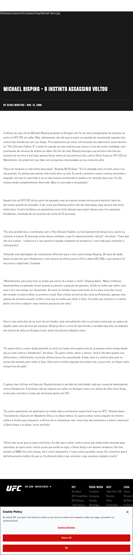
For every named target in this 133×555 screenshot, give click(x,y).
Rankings (24, 13)
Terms (127, 491)
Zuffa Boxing (95, 15)
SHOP (112, 13)
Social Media (96, 487)
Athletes (39, 13)
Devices (110, 496)
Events (9, 13)
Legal (127, 487)
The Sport (76, 491)
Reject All (66, 538)
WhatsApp (94, 505)
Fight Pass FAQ (114, 491)
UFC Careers (78, 500)
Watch (82, 13)
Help (108, 487)
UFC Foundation (79, 496)
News (53, 13)
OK (66, 548)
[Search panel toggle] (122, 13)
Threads (93, 500)
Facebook (94, 491)
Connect (68, 13)
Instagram (94, 496)
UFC (74, 487)
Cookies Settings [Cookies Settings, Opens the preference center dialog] (66, 528)
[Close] (127, 512)
